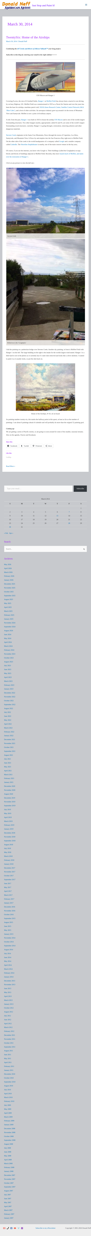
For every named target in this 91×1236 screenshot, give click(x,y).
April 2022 (8, 724)
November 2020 (9, 790)
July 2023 (7, 665)
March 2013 (8, 1000)
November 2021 (9, 743)
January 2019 (8, 829)
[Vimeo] (18, 1228)
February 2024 (9, 650)
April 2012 (8, 1023)
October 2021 (9, 747)
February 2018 (9, 860)
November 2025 (9, 588)
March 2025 (8, 611)
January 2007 (8, 1218)
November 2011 (9, 1039)
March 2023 (8, 681)
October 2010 (9, 1078)
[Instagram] (22, 1228)
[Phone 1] (8, 1228)
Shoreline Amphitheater (29, 144)
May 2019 (7, 813)
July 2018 (7, 848)
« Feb (6, 533)
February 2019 (9, 825)
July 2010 (7, 1090)
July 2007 (7, 1195)
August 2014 (8, 950)
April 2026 (8, 568)
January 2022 (8, 736)
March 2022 (8, 728)
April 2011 (8, 1062)
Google (61, 141)
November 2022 (9, 697)
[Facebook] (11, 1228)
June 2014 (7, 957)
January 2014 (8, 977)
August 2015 (8, 922)
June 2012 (7, 1020)
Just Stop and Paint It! (43, 5)
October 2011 (9, 1043)
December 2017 (9, 868)
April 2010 (8, 1094)
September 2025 (9, 596)
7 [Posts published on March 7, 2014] (69, 512)
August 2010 (8, 1086)
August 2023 (8, 662)
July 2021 (7, 759)
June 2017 (7, 883)
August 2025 (8, 599)
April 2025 (8, 607)
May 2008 (7, 1156)
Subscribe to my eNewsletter (45, 1228)
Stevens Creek (11, 135)
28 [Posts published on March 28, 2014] (69, 523)
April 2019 (8, 817)
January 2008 (8, 1171)
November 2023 (9, 654)
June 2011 (7, 1055)
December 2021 (9, 739)
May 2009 (7, 1109)
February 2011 (9, 1066)
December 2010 (9, 1074)
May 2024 (7, 638)
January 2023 (8, 689)
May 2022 (7, 720)
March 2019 (8, 821)
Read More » (10, 466)
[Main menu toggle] (86, 4)
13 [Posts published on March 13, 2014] (57, 516)
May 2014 (7, 961)
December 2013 (9, 981)
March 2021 (8, 774)
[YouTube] (15, 1228)
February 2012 (9, 1031)
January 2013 (8, 1004)
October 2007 (9, 1183)
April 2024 (8, 642)
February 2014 (9, 973)
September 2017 (9, 879)
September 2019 (9, 806)
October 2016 (9, 914)
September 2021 (9, 751)
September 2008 (9, 1140)
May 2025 (7, 603)
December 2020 (9, 786)
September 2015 (9, 918)
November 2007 (9, 1179)
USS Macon (58, 120)
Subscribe (80, 489)
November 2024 (9, 623)
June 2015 (7, 926)
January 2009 (8, 1125)
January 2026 (8, 580)
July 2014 (7, 953)
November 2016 (9, 911)
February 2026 (9, 576)
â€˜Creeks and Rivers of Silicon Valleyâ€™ (32, 49)
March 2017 (8, 895)
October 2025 (9, 592)
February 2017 (9, 899)
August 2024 (8, 631)
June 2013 (7, 988)
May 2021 (7, 767)
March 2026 (8, 572)
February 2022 (9, 732)
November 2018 (9, 837)
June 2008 (7, 1152)
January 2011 (8, 1070)
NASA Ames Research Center (50, 107)
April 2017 (8, 891)
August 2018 (8, 845)
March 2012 (8, 1027)
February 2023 (9, 685)
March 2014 (8, 969)
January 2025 (8, 619)
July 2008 (7, 1148)
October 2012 (9, 1008)
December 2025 (9, 584)
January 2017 (8, 903)
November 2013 (9, 984)
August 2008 (8, 1144)
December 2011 (9, 1035)
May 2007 (7, 1202)
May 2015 (7, 930)
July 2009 (7, 1105)
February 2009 (9, 1121)
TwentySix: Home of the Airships (28, 37)
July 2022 (7, 712)
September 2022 (9, 704)
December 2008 (9, 1128)
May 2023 (7, 673)
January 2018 (8, 864)
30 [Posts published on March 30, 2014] (10, 527)
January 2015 (8, 934)
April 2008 (8, 1160)
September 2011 (9, 1047)
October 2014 (9, 942)
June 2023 (7, 669)
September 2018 (9, 841)
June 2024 (7, 634)
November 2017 (9, 872)
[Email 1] (4, 1228)
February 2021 (9, 778)
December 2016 (9, 907)
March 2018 (8, 856)
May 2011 (7, 1058)
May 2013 (7, 992)
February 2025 (9, 615)
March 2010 (8, 1097)
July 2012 (7, 1016)
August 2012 (8, 1012)
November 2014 (9, 938)
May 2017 (7, 887)
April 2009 (8, 1113)
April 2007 (8, 1206)
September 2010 (9, 1082)
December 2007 (9, 1175)
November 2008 (9, 1132)
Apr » (11, 533)
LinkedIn (14, 144)
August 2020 (8, 794)
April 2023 (8, 677)
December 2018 (9, 833)
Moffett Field (51, 101)
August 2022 (8, 708)
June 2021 (7, 763)
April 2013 (8, 996)
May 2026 (7, 564)
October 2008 (9, 1136)
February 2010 (9, 1101)
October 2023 (9, 658)
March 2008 (8, 1163)
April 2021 (8, 771)
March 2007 (8, 1210)
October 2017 (9, 876)
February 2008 (9, 1167)
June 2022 (7, 716)
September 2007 (9, 1187)
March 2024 (8, 646)
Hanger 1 (41, 101)
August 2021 (8, 755)
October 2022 (9, 701)
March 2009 (8, 1117)
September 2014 (9, 946)
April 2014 (8, 965)
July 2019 (7, 809)
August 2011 (8, 1051)
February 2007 (9, 1214)
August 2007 (8, 1191)
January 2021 (8, 782)
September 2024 (9, 627)
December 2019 (9, 798)
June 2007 (7, 1199)
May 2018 (7, 852)
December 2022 (9, 693)
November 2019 (9, 802)
